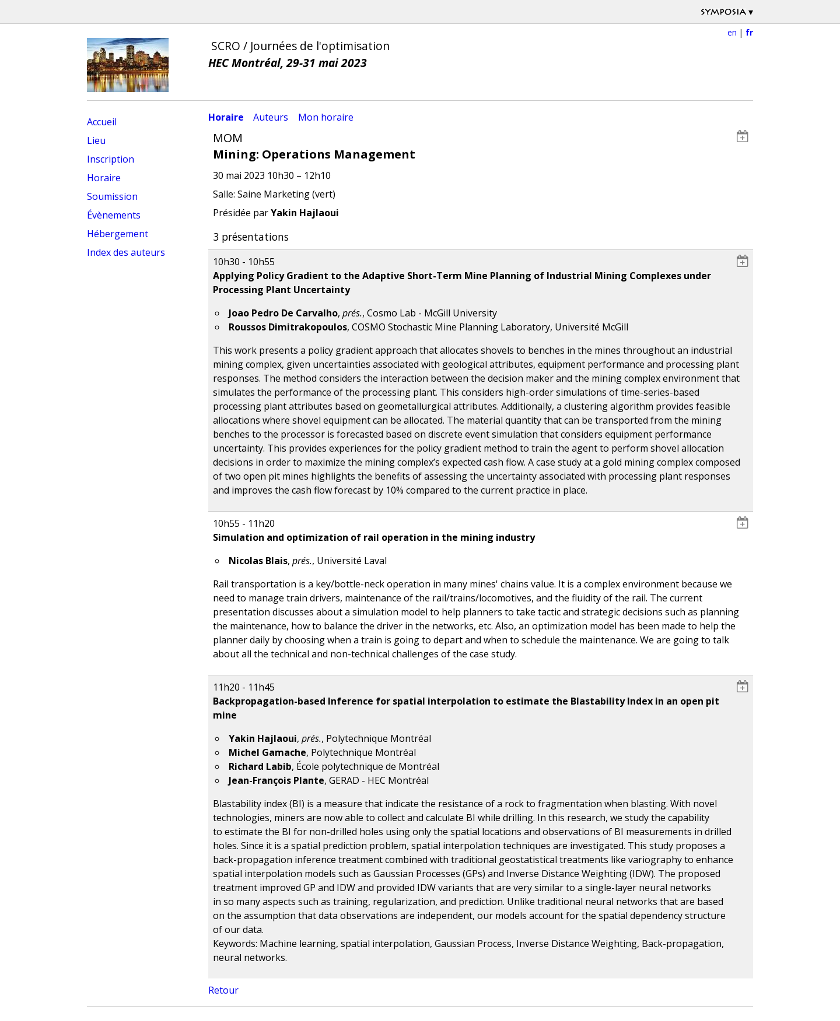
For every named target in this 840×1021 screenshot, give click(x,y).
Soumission (112, 196)
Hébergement (117, 233)
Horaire (104, 177)
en (732, 32)
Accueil (102, 121)
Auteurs (270, 117)
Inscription (110, 159)
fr (749, 32)
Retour (223, 990)
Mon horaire (326, 117)
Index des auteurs (126, 252)
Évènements (114, 215)
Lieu (96, 140)
